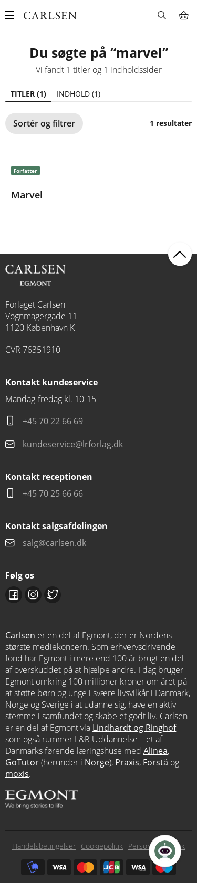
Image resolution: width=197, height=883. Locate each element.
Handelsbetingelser (44, 846)
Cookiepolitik (102, 846)
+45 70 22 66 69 (53, 421)
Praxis (127, 762)
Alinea (155, 750)
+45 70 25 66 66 (53, 493)
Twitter (52, 594)
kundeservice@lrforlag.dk (73, 444)
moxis (17, 774)
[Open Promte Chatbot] (165, 851)
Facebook (13, 594)
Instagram (33, 594)
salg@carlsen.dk (55, 543)
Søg (161, 15)
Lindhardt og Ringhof (134, 727)
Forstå (155, 762)
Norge (97, 762)
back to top (180, 254)
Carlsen (20, 635)
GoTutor (22, 762)
